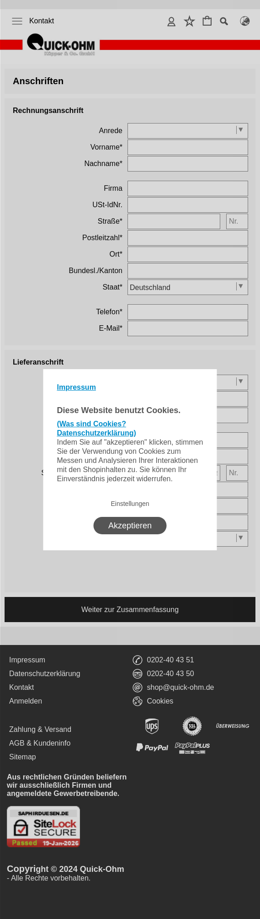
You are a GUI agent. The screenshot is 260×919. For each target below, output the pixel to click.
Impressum (76, 387)
